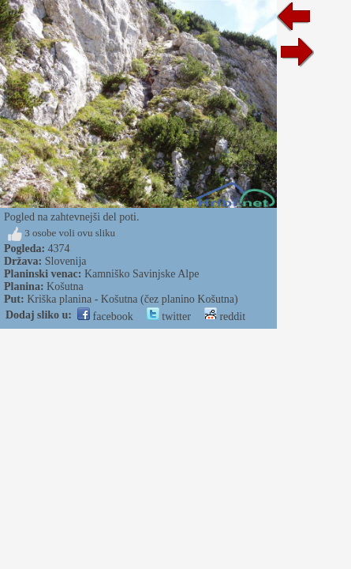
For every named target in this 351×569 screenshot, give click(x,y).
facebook (105, 316)
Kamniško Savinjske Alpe (141, 274)
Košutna (65, 286)
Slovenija (66, 261)
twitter (169, 316)
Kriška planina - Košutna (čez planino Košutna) (132, 299)
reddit (224, 316)
